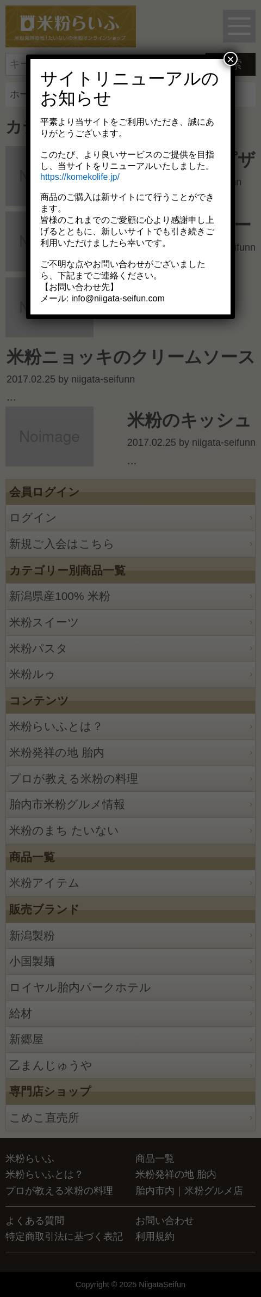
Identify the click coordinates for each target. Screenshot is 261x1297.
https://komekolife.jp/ (80, 176)
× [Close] (230, 59)
